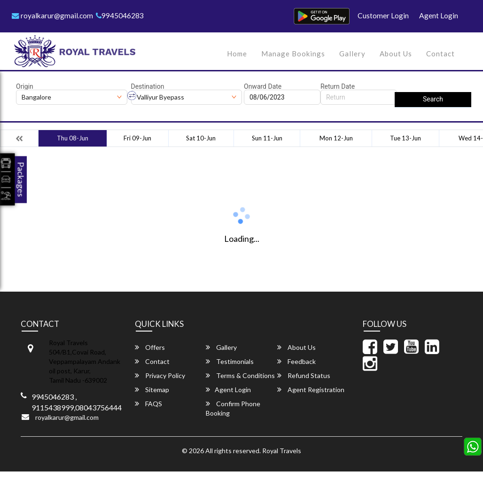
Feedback (296, 361)
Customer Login (383, 15)
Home (237, 53)
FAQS (148, 404)
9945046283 (121, 15)
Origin (24, 86)
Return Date (337, 86)
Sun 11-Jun (267, 138)
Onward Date (262, 86)
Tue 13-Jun (405, 138)
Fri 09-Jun (137, 138)
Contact (440, 53)
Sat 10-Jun (201, 138)
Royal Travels (281, 451)
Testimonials (230, 361)
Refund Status (303, 375)
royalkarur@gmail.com (53, 15)
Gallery (352, 53)
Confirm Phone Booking (233, 408)
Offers (150, 347)
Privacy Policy (160, 375)
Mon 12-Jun (336, 138)
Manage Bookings (293, 53)
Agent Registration (310, 390)
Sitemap (152, 390)
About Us (396, 53)
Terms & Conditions (240, 375)
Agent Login (438, 15)
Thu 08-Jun (72, 138)
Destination (147, 86)
